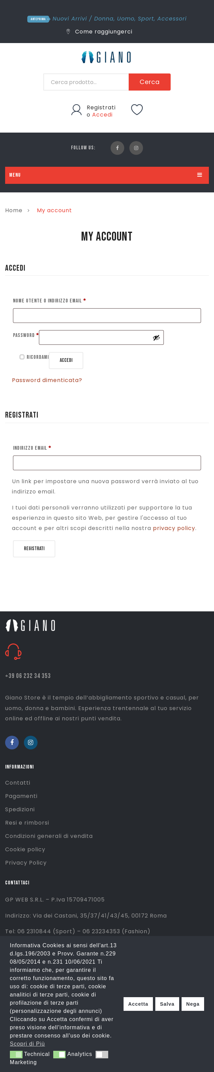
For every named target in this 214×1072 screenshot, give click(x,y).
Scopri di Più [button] (27, 1044)
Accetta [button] (138, 1004)
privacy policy (174, 528)
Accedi (102, 115)
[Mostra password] (156, 337)
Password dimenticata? (47, 380)
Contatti (17, 783)
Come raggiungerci (99, 31)
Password (26, 334)
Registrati (101, 107)
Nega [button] (192, 1004)
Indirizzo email (32, 447)
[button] (16, 1054)
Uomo (125, 19)
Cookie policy (25, 849)
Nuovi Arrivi (70, 19)
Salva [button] (167, 1004)
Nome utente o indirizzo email (49, 300)
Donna (104, 19)
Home (14, 210)
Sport (146, 19)
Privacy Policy (26, 863)
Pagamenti (21, 796)
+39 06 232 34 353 (28, 676)
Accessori (172, 19)
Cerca (150, 82)
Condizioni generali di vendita (49, 836)
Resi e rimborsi (27, 823)
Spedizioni (20, 809)
